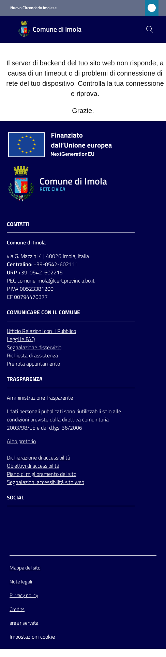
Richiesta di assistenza (32, 355)
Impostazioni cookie (32, 636)
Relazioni (33, 331)
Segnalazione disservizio (34, 347)
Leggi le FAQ (21, 339)
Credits (17, 609)
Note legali (21, 582)
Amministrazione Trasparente (40, 398)
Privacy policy (24, 595)
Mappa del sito (25, 568)
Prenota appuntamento (33, 363)
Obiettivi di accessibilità (33, 466)
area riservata (24, 623)
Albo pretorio (21, 441)
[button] (150, 29)
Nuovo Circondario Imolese (33, 8)
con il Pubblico (60, 331)
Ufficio (14, 331)
